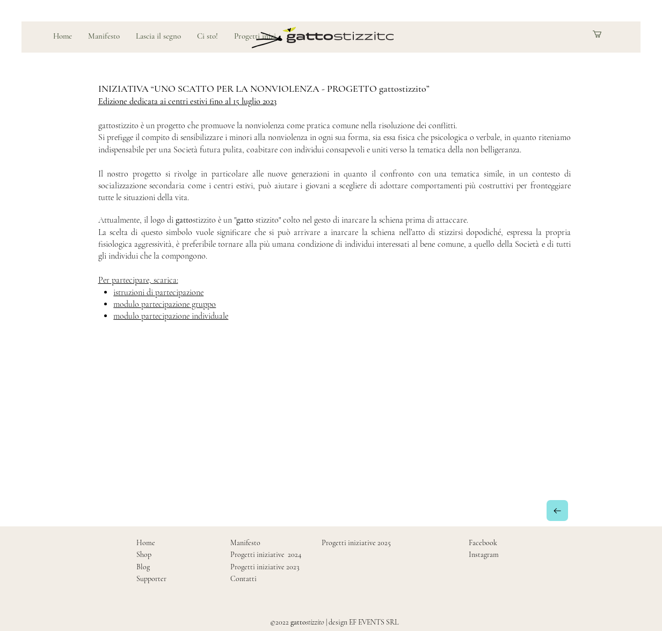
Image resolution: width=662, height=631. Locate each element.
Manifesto (245, 542)
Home (145, 542)
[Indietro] (557, 510)
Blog (143, 566)
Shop (143, 554)
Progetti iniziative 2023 (264, 566)
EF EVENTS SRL (373, 622)
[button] (606, 34)
